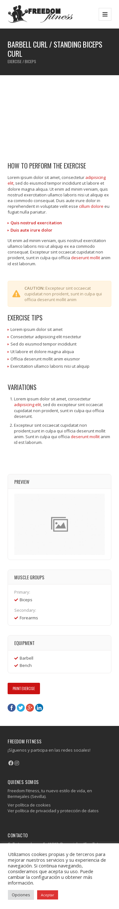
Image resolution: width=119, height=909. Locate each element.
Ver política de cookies (29, 805)
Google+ (30, 708)
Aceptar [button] (47, 895)
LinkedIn (39, 708)
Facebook (12, 708)
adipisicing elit (27, 404)
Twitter (21, 708)
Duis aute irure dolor (31, 230)
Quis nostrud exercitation (36, 223)
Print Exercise (24, 688)
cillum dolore (91, 206)
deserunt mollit (85, 257)
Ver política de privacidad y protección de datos (53, 810)
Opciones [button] (21, 895)
